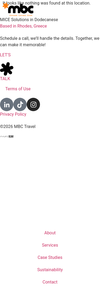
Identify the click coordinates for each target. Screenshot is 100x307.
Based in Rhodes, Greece (23, 26)
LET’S (5, 54)
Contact (50, 282)
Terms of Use (18, 88)
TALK (5, 78)
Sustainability (50, 269)
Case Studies (50, 257)
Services (50, 245)
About (50, 232)
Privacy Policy (13, 114)
